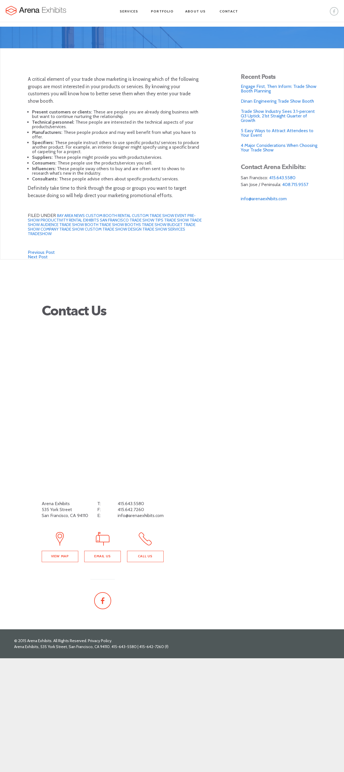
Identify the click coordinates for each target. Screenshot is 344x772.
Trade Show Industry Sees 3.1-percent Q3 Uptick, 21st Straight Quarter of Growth (278, 116)
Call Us (145, 556)
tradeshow (40, 233)
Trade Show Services (163, 229)
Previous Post (41, 252)
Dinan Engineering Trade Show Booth (277, 101)
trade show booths (120, 224)
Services (129, 11)
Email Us (102, 556)
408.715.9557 (295, 184)
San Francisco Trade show (127, 220)
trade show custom (80, 229)
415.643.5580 (282, 177)
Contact (229, 11)
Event (181, 215)
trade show (177, 220)
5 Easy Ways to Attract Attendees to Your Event (277, 133)
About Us (195, 11)
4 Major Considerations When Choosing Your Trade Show (279, 148)
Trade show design (122, 229)
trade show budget (162, 224)
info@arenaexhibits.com (264, 198)
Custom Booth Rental (109, 215)
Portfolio (162, 11)
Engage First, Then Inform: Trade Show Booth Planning (278, 89)
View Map (60, 556)
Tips (159, 220)
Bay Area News (71, 215)
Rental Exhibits (84, 220)
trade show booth (79, 224)
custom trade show (153, 215)
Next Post (38, 257)
